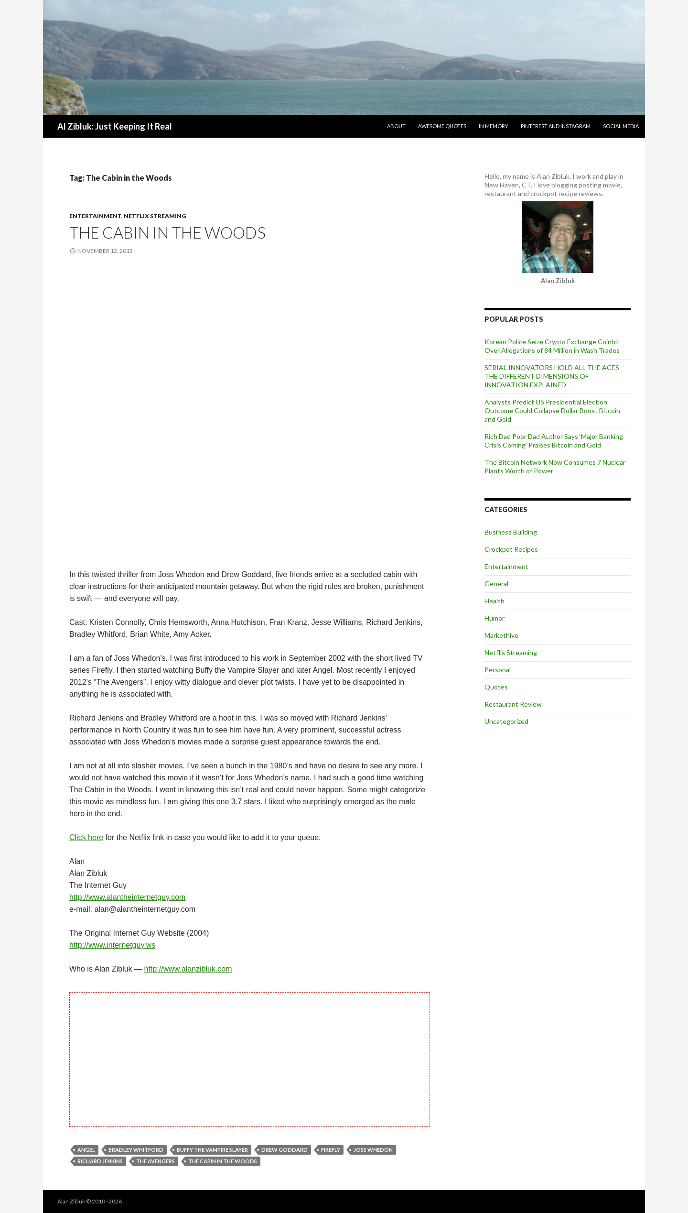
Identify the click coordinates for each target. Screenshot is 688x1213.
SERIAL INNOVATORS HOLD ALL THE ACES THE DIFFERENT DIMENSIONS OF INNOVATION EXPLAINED (551, 376)
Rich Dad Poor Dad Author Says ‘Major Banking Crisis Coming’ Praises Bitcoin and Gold (553, 440)
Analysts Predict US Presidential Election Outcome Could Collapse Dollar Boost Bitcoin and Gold (552, 410)
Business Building (510, 532)
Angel (86, 1150)
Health (494, 601)
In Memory (493, 126)
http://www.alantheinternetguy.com (127, 897)
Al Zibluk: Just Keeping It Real (114, 126)
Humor (494, 618)
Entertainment (95, 215)
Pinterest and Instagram (556, 126)
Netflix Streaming (155, 215)
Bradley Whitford (135, 1150)
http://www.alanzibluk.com (188, 969)
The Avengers (155, 1161)
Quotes (496, 687)
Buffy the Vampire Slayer (212, 1150)
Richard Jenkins (100, 1161)
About (396, 126)
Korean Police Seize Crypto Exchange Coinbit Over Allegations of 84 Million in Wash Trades (552, 346)
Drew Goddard (284, 1150)
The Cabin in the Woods (167, 232)
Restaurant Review (513, 704)
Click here (86, 837)
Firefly (330, 1150)
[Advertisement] (249, 342)
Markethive (501, 635)
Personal (497, 670)
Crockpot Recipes (511, 549)
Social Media (621, 126)
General (496, 583)
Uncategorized (506, 721)
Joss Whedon (373, 1150)
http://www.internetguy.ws (112, 945)
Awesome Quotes (442, 126)
